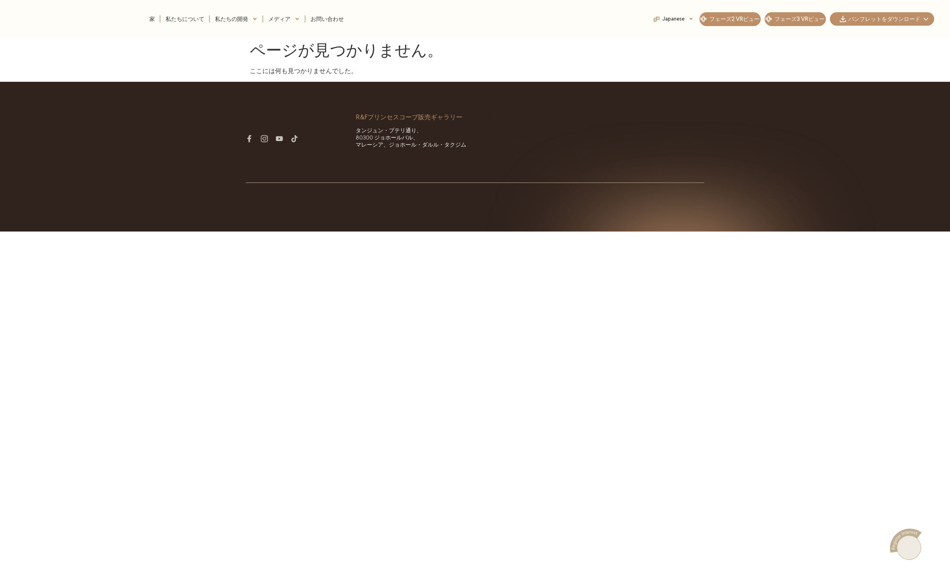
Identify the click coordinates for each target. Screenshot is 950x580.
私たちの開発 (236, 19)
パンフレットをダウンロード (888, 19)
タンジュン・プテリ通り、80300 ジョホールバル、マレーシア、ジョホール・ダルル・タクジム (411, 137)
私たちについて (185, 19)
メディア (284, 19)
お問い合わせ (327, 19)
